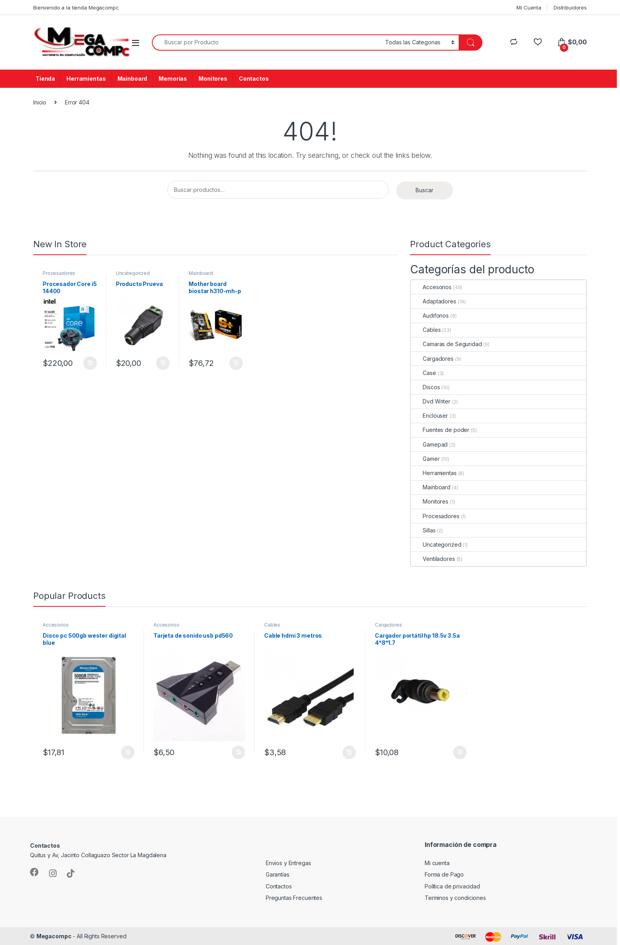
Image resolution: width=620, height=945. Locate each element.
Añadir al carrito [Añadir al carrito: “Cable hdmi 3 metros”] (349, 752)
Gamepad (429, 444)
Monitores (212, 78)
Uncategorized (133, 273)
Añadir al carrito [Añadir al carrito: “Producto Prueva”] (163, 363)
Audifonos (430, 315)
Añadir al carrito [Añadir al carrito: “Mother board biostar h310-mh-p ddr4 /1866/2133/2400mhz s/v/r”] (236, 363)
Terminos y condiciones (455, 897)
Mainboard (132, 78)
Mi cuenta (437, 863)
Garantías (277, 874)
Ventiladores (433, 558)
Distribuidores (570, 7)
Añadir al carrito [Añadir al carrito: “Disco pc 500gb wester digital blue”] (127, 752)
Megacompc (54, 936)
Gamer (425, 458)
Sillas (423, 530)
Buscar (424, 190)
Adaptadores (433, 301)
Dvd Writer (430, 401)
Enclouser (429, 415)
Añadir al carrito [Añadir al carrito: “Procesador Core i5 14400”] (90, 363)
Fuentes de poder (440, 429)
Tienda (45, 78)
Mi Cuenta (528, 7)
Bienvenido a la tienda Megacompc (76, 7)
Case (423, 372)
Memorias (173, 78)
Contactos (254, 78)
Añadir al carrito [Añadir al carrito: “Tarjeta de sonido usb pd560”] (238, 752)
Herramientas (86, 78)
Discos (425, 387)
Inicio (39, 102)
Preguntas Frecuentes (294, 897)
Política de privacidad (452, 886)
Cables (425, 329)
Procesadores (59, 273)
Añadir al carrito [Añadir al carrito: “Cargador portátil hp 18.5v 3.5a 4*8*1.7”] (460, 752)
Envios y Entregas (288, 863)
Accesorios (431, 287)
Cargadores (432, 358)
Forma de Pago (444, 874)
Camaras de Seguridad (446, 344)
